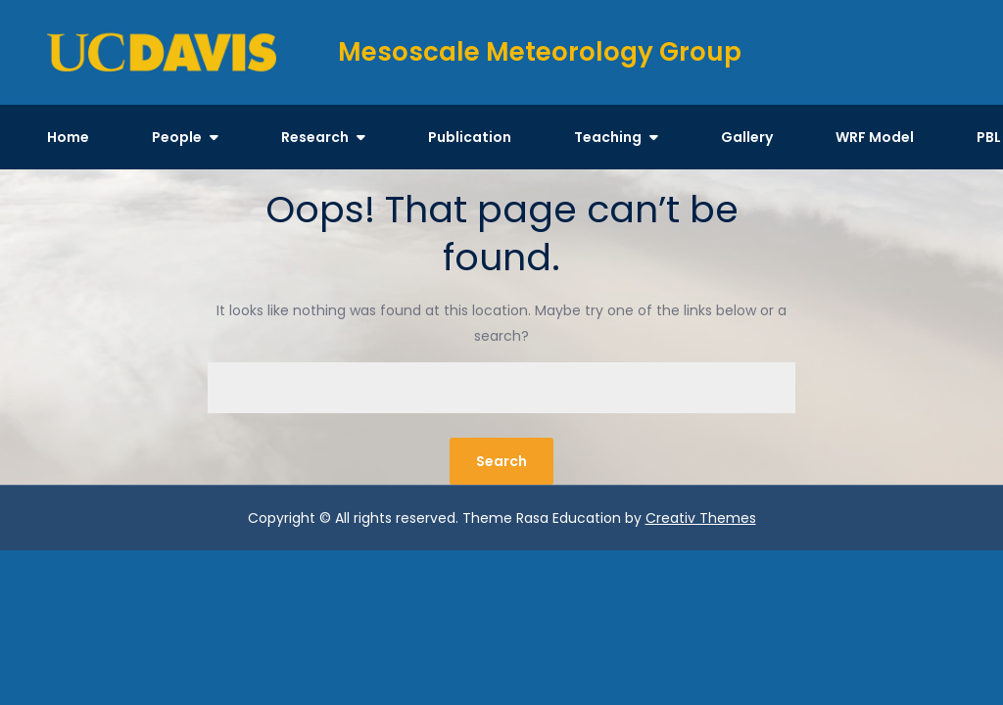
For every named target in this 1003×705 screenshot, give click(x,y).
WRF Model (875, 137)
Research (315, 137)
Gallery (747, 137)
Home (68, 137)
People (177, 137)
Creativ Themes (700, 518)
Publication (469, 137)
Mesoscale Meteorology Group (539, 52)
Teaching (608, 137)
